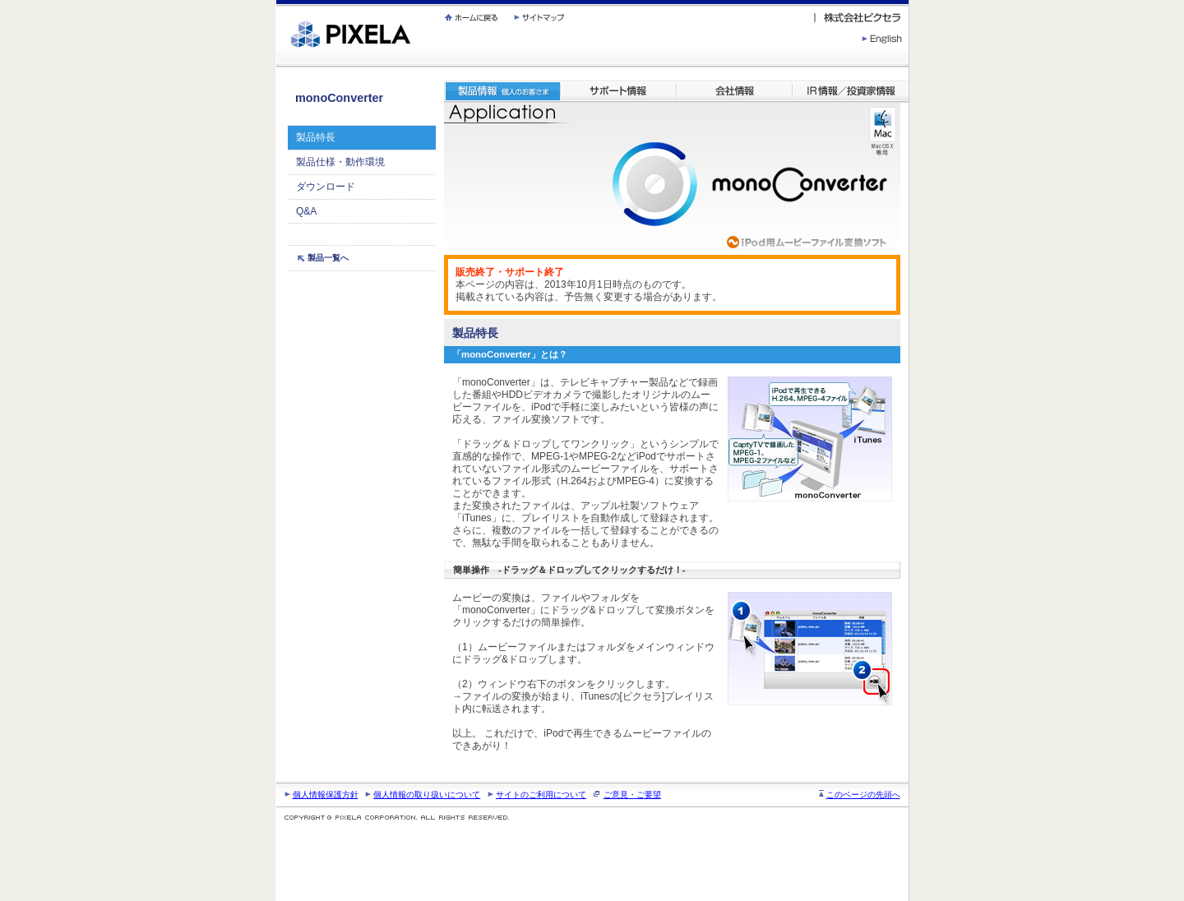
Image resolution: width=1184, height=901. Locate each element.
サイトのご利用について (541, 794)
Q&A (306, 211)
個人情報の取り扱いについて (426, 794)
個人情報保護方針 (325, 794)
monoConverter (339, 97)
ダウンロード (325, 186)
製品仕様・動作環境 (340, 162)
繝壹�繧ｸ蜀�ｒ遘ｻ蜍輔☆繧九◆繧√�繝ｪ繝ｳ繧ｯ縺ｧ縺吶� (276, 0)
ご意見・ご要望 (632, 794)
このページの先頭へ (863, 794)
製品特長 (315, 137)
